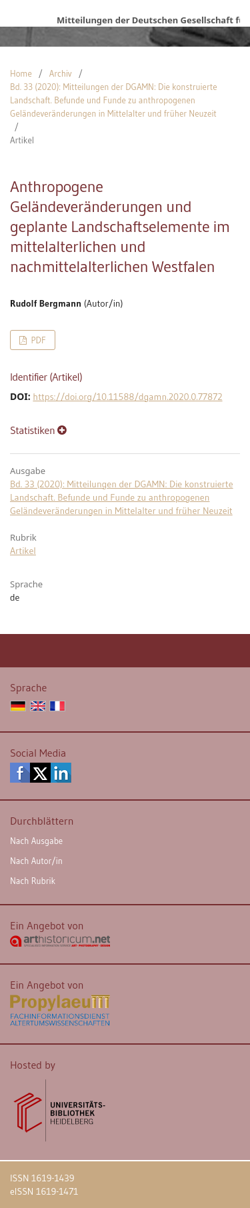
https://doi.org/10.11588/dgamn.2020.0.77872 (127, 397)
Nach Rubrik (32, 880)
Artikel (23, 551)
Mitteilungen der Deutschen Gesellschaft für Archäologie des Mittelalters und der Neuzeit (148, 20)
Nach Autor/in (36, 860)
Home (21, 73)
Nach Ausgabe (36, 840)
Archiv (60, 73)
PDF (37, 340)
